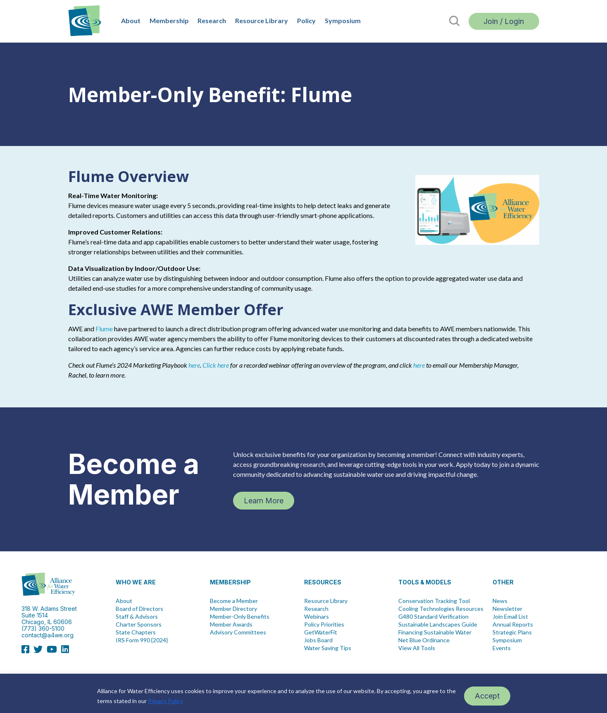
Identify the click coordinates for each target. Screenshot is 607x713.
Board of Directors (139, 608)
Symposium (343, 20)
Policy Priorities (324, 624)
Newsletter (507, 608)
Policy (306, 20)
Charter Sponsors (139, 624)
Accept (487, 695)
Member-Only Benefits (239, 616)
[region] (303, 693)
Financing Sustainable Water (434, 632)
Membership (169, 20)
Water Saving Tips (327, 648)
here (194, 365)
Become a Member (234, 601)
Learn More (263, 500)
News (500, 601)
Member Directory (233, 608)
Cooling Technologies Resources (440, 608)
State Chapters (136, 632)
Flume (104, 329)
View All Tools (416, 648)
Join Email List (510, 616)
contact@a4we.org (47, 635)
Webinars (316, 616)
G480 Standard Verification (433, 616)
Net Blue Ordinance (424, 640)
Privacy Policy (165, 700)
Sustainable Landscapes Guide (437, 624)
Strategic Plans (512, 632)
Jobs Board (318, 640)
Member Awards (231, 624)
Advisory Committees (238, 632)
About (130, 20)
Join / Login (503, 21)
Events (502, 648)
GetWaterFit (320, 632)
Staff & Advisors (137, 616)
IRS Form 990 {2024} (142, 640)
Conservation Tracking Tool (434, 601)
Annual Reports (513, 624)
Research (212, 20)
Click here (215, 365)
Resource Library (261, 20)
